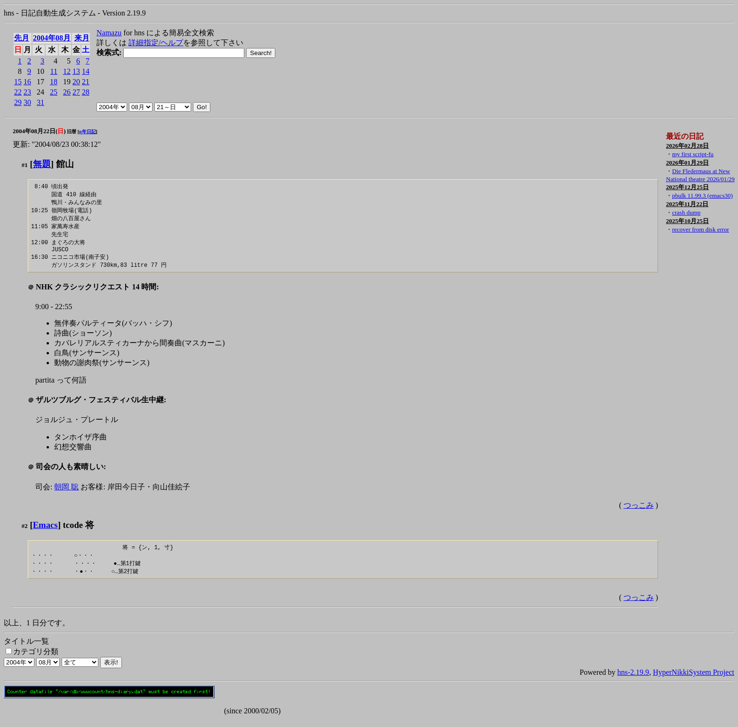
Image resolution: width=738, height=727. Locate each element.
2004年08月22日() (39, 131)
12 (67, 71)
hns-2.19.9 (634, 680)
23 (27, 92)
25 (53, 92)
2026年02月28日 (687, 145)
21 (85, 82)
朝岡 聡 (66, 493)
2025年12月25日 (687, 187)
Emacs (45, 531)
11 (53, 71)
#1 (25, 164)
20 (76, 82)
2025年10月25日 (687, 220)
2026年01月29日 (687, 162)
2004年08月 (52, 38)
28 (85, 92)
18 (53, 82)
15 (18, 82)
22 (18, 92)
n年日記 (87, 131)
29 (18, 102)
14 (85, 71)
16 (27, 82)
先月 (21, 38)
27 (76, 92)
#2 (25, 531)
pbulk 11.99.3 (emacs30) (702, 195)
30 (27, 102)
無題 (42, 164)
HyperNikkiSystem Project (693, 680)
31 (40, 102)
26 (67, 92)
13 (76, 71)
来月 (81, 38)
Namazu (108, 33)
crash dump (686, 212)
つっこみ (639, 511)
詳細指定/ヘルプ (155, 43)
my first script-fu (693, 154)
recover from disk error (700, 229)
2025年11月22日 (687, 204)
